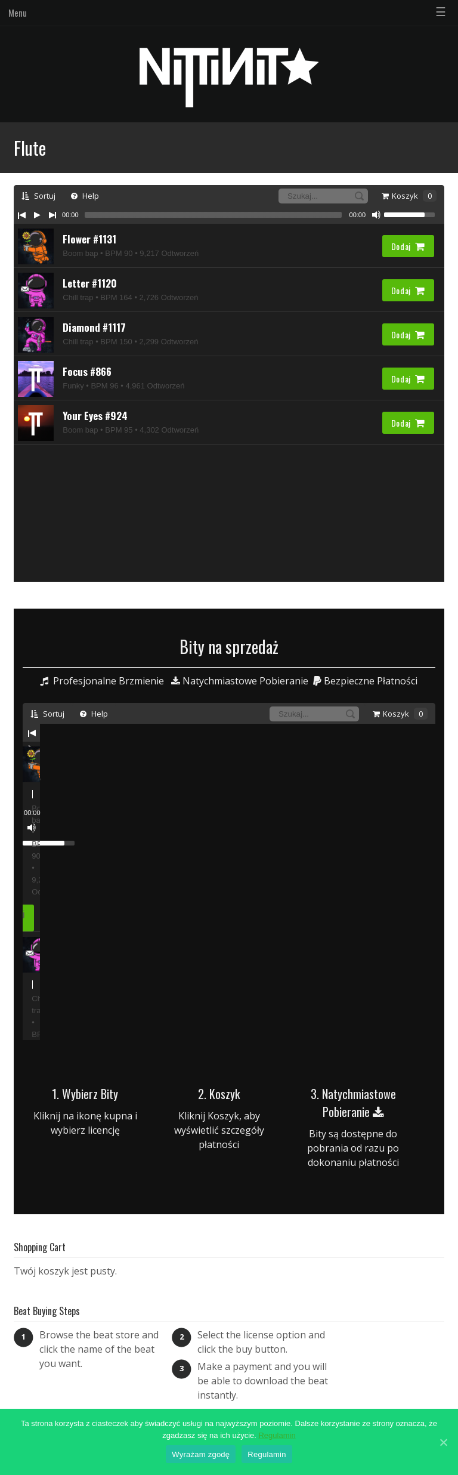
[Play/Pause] (37, 215)
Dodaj (408, 246)
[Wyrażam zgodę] (443, 1442)
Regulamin (276, 1435)
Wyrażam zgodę (201, 1454)
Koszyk (409, 196)
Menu (17, 12)
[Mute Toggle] (376, 215)
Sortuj (38, 195)
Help (85, 195)
